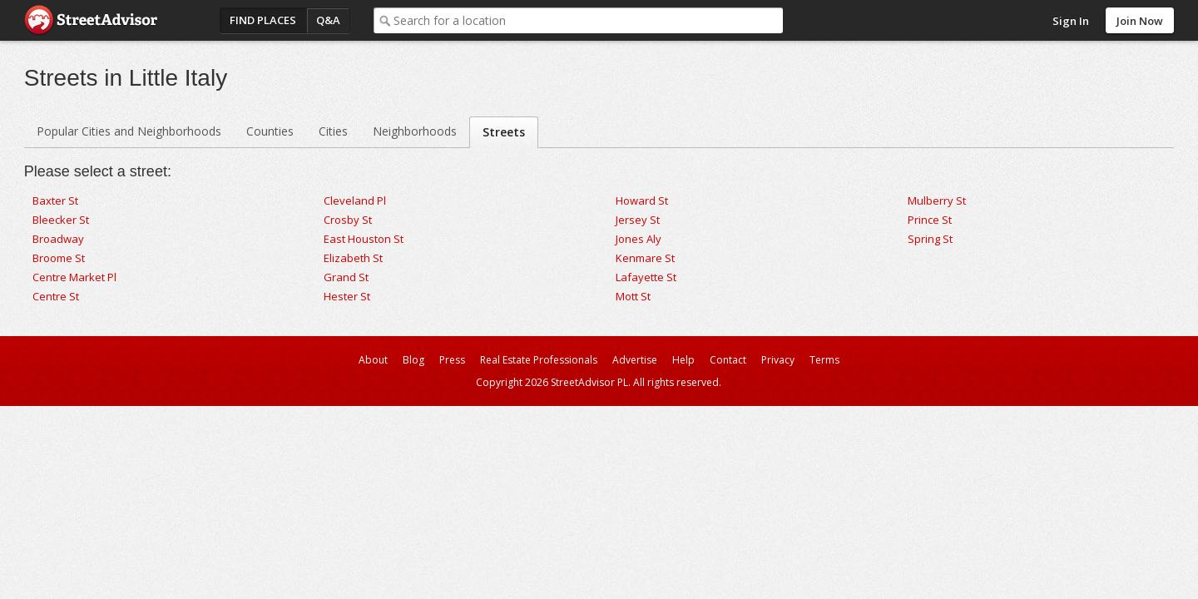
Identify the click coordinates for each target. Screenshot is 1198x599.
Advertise (634, 360)
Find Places (263, 19)
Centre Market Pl (74, 277)
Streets (504, 132)
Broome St (58, 257)
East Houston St (363, 238)
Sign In (1070, 20)
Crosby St (348, 219)
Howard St (642, 200)
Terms (824, 360)
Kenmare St (645, 257)
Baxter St (55, 200)
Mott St (633, 296)
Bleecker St (60, 219)
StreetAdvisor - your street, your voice (90, 20)
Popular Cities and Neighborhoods (129, 131)
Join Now (1139, 20)
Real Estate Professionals (538, 360)
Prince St (930, 219)
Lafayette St (646, 277)
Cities (333, 131)
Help (683, 360)
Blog (413, 360)
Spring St (930, 238)
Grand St (346, 277)
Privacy (778, 360)
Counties (270, 131)
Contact (728, 360)
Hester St (347, 296)
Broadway (58, 238)
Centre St (55, 296)
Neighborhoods (415, 131)
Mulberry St (937, 200)
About (373, 360)
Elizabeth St (353, 257)
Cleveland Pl (355, 200)
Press (452, 360)
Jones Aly (638, 238)
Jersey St (638, 219)
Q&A (328, 19)
